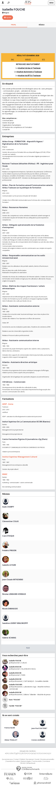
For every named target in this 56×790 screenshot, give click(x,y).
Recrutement (30, 759)
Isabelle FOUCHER (15, 684)
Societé (37, 759)
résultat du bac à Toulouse (29, 68)
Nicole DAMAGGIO (10, 608)
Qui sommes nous (7, 759)
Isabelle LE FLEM (9, 565)
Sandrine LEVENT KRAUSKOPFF (15, 623)
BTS (43, 59)
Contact (16, 759)
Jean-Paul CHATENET (39, 728)
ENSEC (5, 474)
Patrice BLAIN (9, 728)
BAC (12, 59)
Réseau (41, 25)
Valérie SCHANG (9, 637)
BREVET (28, 59)
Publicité (22, 759)
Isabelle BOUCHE (15, 667)
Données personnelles (47, 759)
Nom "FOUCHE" (14, 700)
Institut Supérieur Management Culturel (19, 457)
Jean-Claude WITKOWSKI (12, 579)
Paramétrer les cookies (13, 761)
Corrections (46, 761)
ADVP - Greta (7, 404)
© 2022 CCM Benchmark (28, 763)
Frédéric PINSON (9, 550)
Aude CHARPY (8, 507)
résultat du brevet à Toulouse (29, 71)
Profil (13, 25)
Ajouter (8, 17)
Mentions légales (26, 761)
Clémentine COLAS (10, 521)
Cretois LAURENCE (38, 740)
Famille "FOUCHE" (15, 706)
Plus (28, 648)
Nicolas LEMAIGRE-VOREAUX (14, 594)
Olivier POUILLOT (10, 740)
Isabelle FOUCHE (15, 661)
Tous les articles (37, 761)
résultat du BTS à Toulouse (29, 75)
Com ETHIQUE (8, 536)
